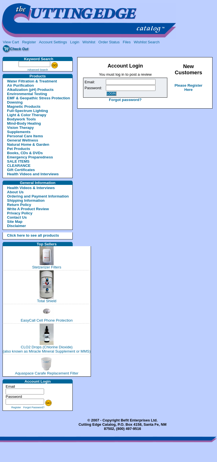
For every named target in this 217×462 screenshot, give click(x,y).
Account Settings (53, 42)
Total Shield (46, 301)
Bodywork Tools (21, 119)
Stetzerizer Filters (46, 267)
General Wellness (22, 140)
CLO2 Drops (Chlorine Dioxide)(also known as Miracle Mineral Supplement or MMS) (47, 349)
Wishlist (89, 42)
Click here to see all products (26, 235)
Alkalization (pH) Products (30, 90)
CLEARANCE (19, 165)
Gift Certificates (21, 170)
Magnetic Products (23, 106)
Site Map (14, 221)
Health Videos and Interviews (33, 174)
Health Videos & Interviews (31, 188)
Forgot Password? (34, 407)
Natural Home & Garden (28, 144)
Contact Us (17, 217)
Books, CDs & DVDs (25, 153)
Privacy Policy (19, 213)
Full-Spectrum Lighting (27, 111)
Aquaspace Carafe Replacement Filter (46, 373)
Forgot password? (125, 100)
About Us (15, 192)
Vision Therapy (20, 127)
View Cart (11, 42)
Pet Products (18, 149)
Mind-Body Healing (24, 123)
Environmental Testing (27, 94)
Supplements (19, 132)
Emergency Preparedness (30, 157)
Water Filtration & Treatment (32, 81)
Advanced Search (37, 69)
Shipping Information (26, 200)
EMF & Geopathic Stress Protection (38, 98)
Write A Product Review (28, 209)
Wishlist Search (146, 42)
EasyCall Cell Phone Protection (47, 320)
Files (127, 42)
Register (29, 42)
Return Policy (19, 205)
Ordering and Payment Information (38, 196)
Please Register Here (188, 87)
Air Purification (20, 85)
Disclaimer (16, 226)
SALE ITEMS (18, 161)
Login (74, 42)
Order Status (109, 42)
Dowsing (15, 102)
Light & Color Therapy (26, 115)
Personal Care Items (25, 136)
